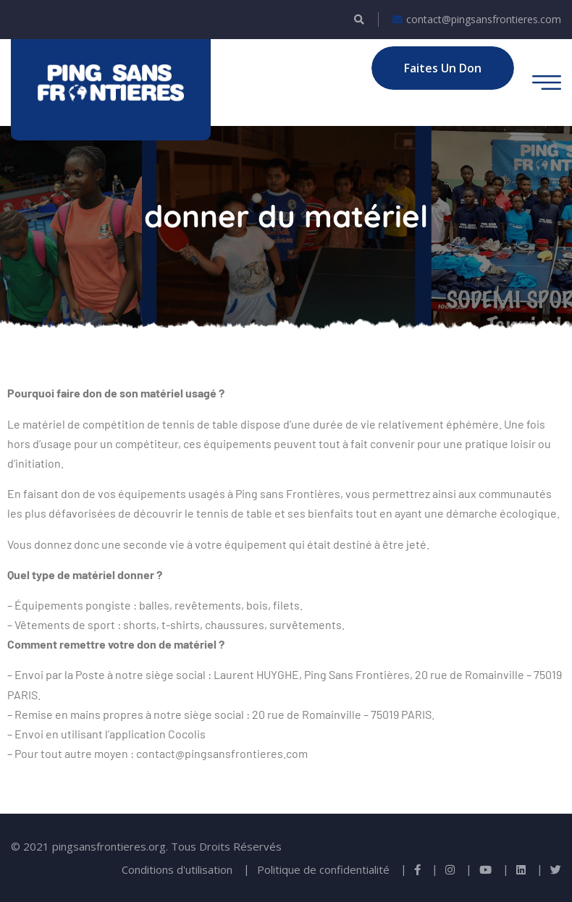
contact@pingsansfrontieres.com (476, 19)
